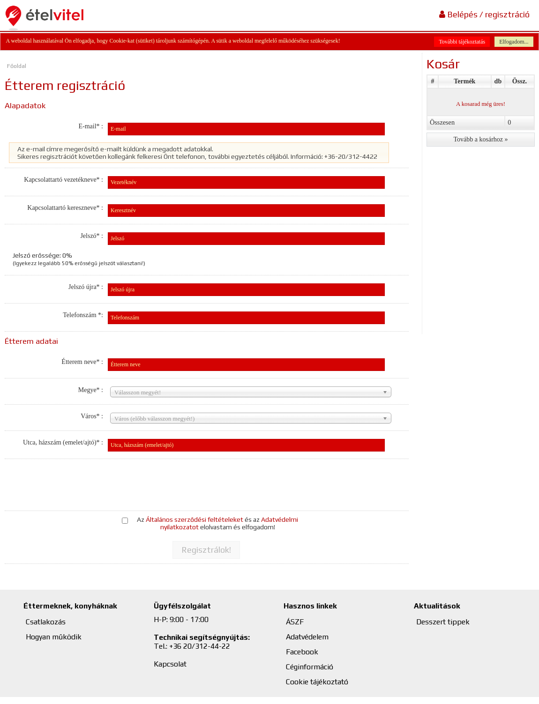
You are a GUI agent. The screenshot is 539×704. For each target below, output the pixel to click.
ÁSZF (295, 621)
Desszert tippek (443, 621)
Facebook (302, 651)
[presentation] (184, 483)
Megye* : (90, 389)
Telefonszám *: (83, 315)
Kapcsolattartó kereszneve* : (65, 207)
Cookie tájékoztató (317, 681)
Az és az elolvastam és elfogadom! (217, 523)
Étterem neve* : (82, 361)
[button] (206, 549)
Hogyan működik (54, 636)
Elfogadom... (513, 41)
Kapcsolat (170, 664)
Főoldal (16, 65)
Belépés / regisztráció (484, 14)
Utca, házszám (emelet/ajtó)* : (63, 442)
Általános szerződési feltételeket (194, 519)
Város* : (92, 416)
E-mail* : (90, 126)
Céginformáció (309, 666)
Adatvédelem (307, 636)
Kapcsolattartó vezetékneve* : (63, 179)
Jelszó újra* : (85, 286)
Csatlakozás (46, 621)
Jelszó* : (91, 235)
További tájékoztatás (462, 41)
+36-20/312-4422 (350, 156)
